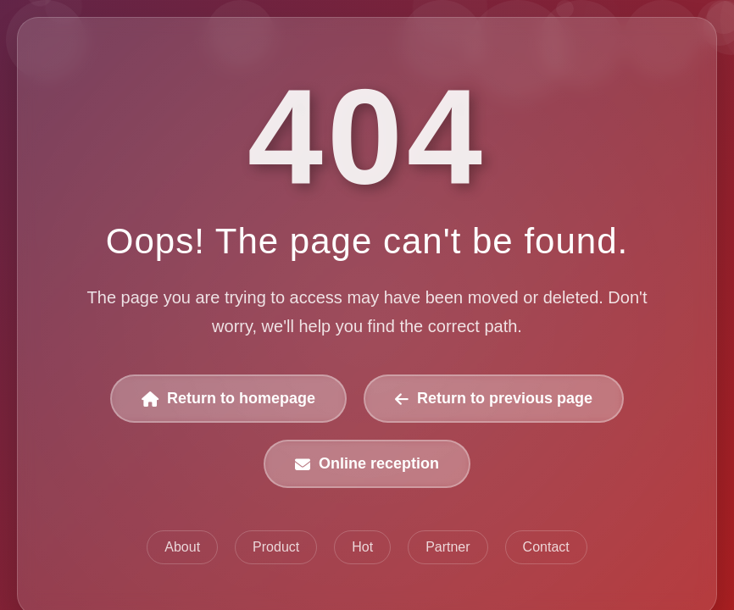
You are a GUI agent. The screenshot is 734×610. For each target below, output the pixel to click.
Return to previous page (493, 398)
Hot (362, 547)
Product (276, 547)
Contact (545, 547)
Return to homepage (228, 398)
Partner (447, 547)
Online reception (367, 463)
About (182, 547)
